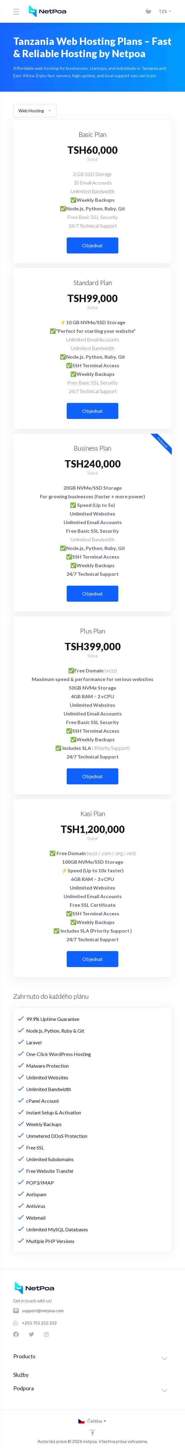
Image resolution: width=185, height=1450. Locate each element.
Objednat (92, 245)
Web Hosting (34, 110)
